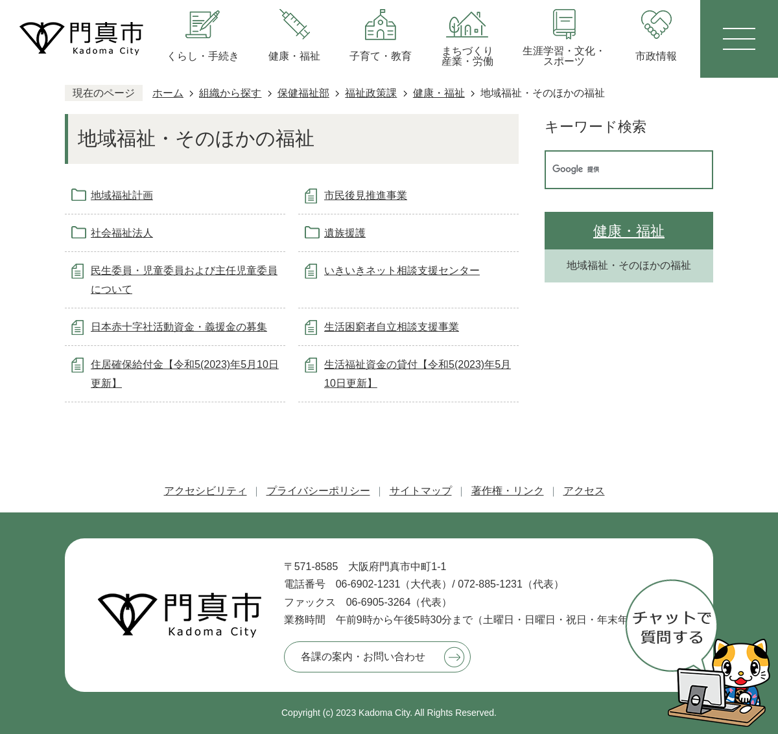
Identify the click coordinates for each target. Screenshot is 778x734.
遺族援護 (345, 232)
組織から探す (230, 92)
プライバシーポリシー (318, 490)
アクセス (584, 490)
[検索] (615, 169)
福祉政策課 (371, 92)
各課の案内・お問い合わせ (363, 656)
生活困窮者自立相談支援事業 (391, 326)
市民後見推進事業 (365, 195)
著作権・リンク (507, 490)
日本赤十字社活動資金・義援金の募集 (179, 326)
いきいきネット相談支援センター (402, 270)
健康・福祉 (439, 92)
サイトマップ (421, 490)
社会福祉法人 (122, 232)
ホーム (167, 92)
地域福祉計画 (122, 195)
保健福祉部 (303, 92)
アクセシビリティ (205, 490)
